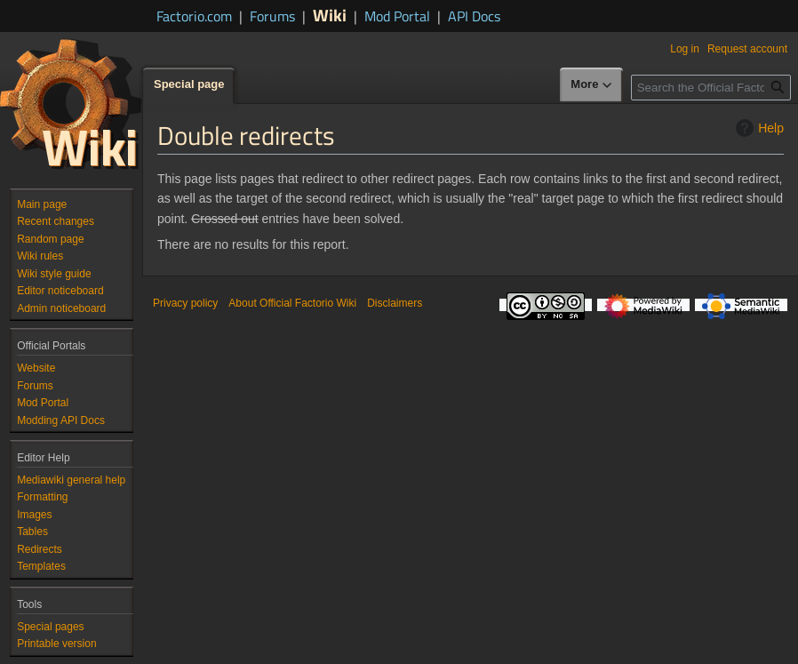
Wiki (330, 15)
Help (757, 128)
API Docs (474, 16)
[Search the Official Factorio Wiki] (711, 87)
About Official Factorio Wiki (292, 303)
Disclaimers (394, 303)
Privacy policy (185, 303)
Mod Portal (397, 16)
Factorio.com (194, 16)
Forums (272, 16)
